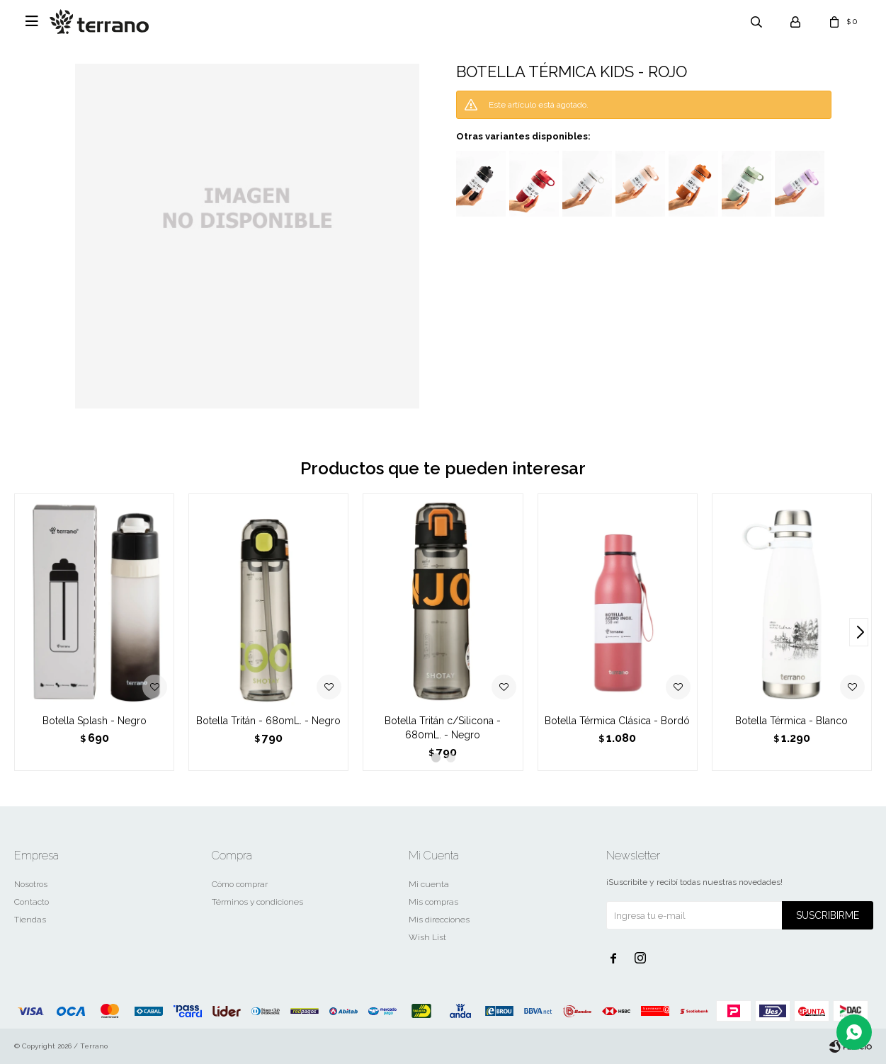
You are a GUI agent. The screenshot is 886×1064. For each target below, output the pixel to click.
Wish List (427, 937)
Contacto (31, 902)
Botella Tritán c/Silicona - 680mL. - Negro (443, 727)
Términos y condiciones (257, 902)
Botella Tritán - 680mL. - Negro (268, 720)
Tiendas (30, 920)
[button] (858, 632)
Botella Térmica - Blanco (791, 720)
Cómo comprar (240, 884)
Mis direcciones (439, 920)
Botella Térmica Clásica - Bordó (617, 720)
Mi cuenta (429, 884)
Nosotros (30, 884)
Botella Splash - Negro (94, 720)
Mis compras (433, 902)
